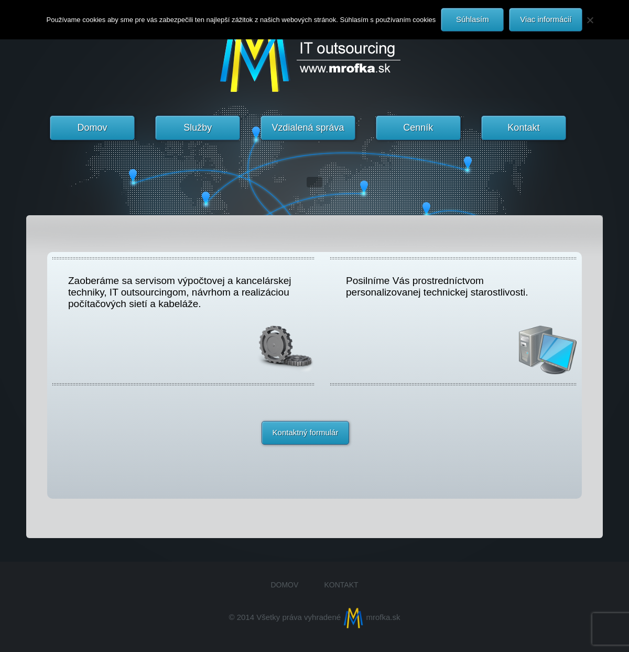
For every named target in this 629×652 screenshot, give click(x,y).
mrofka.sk (371, 617)
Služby (197, 127)
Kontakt (523, 127)
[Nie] (589, 20)
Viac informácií (545, 19)
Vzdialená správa (308, 127)
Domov (92, 127)
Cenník (418, 127)
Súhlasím (472, 19)
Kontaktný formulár (306, 432)
